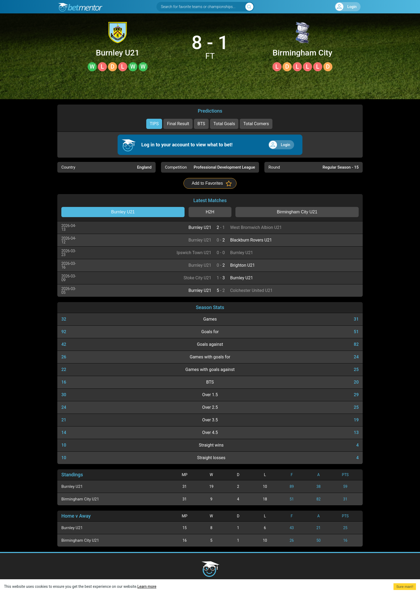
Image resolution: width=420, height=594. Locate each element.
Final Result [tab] (178, 123)
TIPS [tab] (154, 123)
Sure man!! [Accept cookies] (404, 587)
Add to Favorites (207, 183)
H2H (210, 212)
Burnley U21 (117, 53)
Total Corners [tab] (256, 123)
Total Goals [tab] (224, 123)
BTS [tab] (201, 123)
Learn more (146, 586)
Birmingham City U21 (302, 53)
